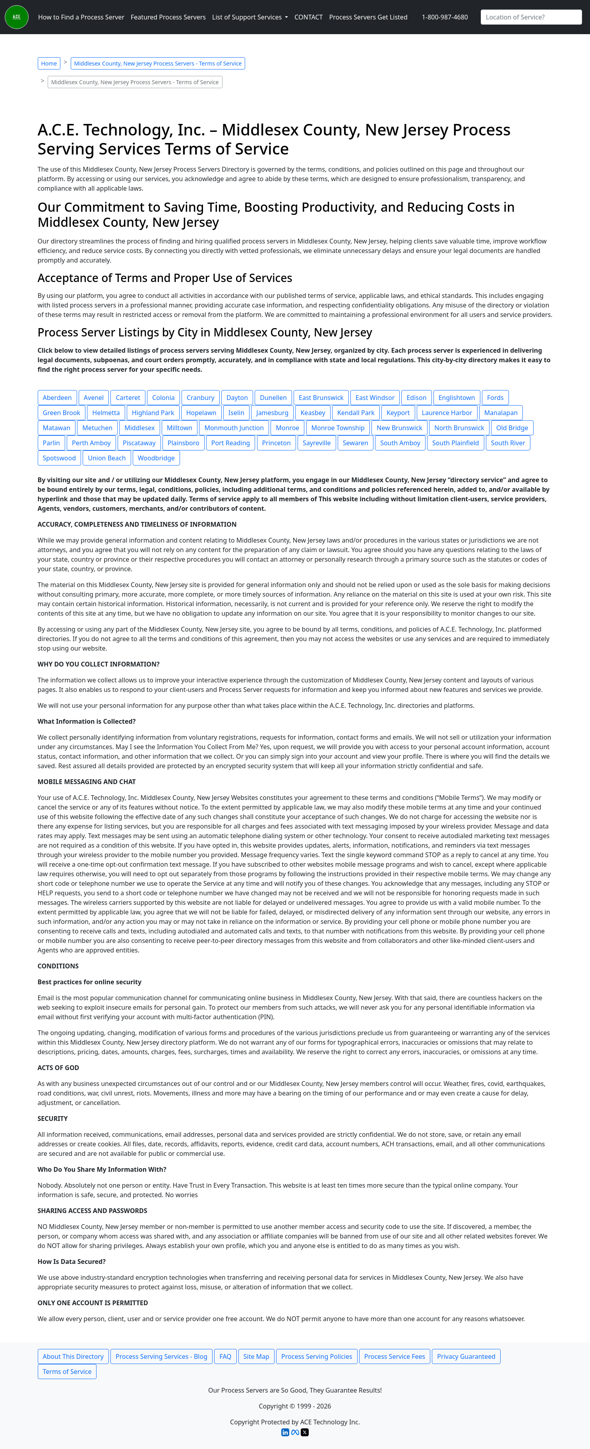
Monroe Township (338, 427)
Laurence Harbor (447, 412)
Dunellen (273, 397)
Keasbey (312, 412)
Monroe (287, 427)
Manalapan (501, 412)
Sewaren (355, 443)
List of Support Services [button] (247, 17)
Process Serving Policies (316, 1356)
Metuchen (97, 427)
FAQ (225, 1356)
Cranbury (201, 397)
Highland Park (153, 412)
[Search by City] (531, 17)
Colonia (163, 397)
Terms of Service (67, 1371)
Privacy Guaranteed (466, 1356)
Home (49, 63)
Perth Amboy (91, 443)
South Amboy (400, 443)
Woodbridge (156, 458)
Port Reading (230, 443)
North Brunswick (459, 427)
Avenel (94, 397)
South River (508, 443)
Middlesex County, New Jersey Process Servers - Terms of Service (158, 63)
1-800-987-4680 (445, 17)
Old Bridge (512, 427)
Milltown (180, 427)
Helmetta (106, 412)
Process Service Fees (394, 1356)
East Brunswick (321, 397)
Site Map (256, 1356)
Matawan (57, 427)
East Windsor (375, 397)
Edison (416, 397)
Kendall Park (356, 412)
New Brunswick (399, 427)
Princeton (276, 443)
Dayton (237, 397)
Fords (495, 397)
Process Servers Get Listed (368, 17)
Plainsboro (183, 443)
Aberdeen (57, 397)
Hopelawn (201, 412)
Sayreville (317, 443)
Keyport (398, 412)
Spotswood (59, 458)
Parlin (51, 443)
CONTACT (308, 17)
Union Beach (107, 458)
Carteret (128, 397)
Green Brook (62, 412)
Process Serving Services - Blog (161, 1356)
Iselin (236, 412)
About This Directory (73, 1356)
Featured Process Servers (168, 17)
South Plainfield (455, 443)
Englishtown (457, 397)
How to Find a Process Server (81, 17)
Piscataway (139, 443)
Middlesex (139, 427)
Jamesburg (272, 412)
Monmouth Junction (234, 427)
